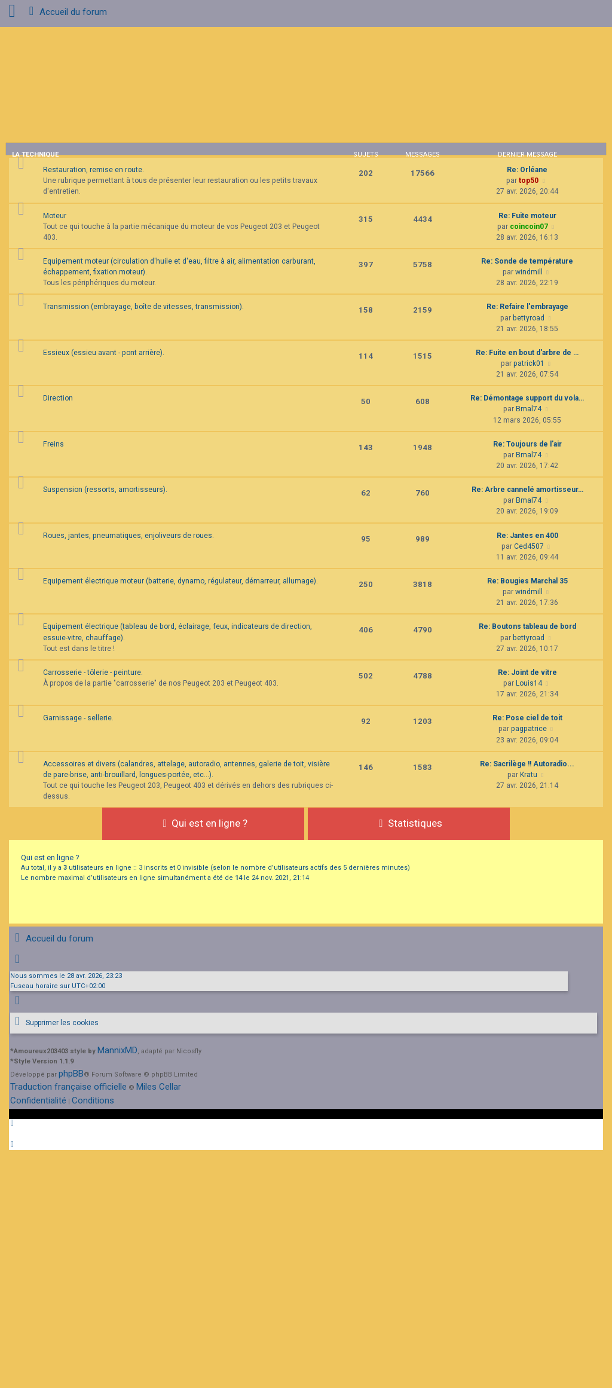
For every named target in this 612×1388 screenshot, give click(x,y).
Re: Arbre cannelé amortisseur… (527, 489)
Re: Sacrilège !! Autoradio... (527, 764)
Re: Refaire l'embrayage (527, 306)
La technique (35, 154)
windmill (529, 272)
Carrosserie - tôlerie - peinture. (93, 672)
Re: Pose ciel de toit (527, 718)
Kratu (528, 775)
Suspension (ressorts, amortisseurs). (105, 489)
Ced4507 (529, 546)
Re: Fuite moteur (527, 216)
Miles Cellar (158, 1086)
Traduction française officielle (68, 1086)
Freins (53, 444)
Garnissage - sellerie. (78, 718)
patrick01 (528, 363)
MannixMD (117, 1050)
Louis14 (529, 683)
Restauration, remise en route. (93, 170)
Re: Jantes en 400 (527, 535)
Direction (58, 398)
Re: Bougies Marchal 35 (527, 581)
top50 (528, 180)
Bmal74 (528, 409)
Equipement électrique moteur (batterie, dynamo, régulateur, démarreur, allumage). (180, 581)
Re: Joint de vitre (527, 672)
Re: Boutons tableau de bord (527, 626)
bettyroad (528, 318)
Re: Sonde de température (527, 261)
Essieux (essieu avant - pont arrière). (103, 352)
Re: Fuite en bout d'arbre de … (527, 352)
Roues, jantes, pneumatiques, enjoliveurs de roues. (128, 535)
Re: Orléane (527, 170)
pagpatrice (529, 728)
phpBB (71, 1073)
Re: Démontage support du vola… (527, 398)
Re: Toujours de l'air (527, 444)
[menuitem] (54, 1023)
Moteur (54, 216)
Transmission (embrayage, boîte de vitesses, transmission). (143, 306)
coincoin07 (529, 226)
